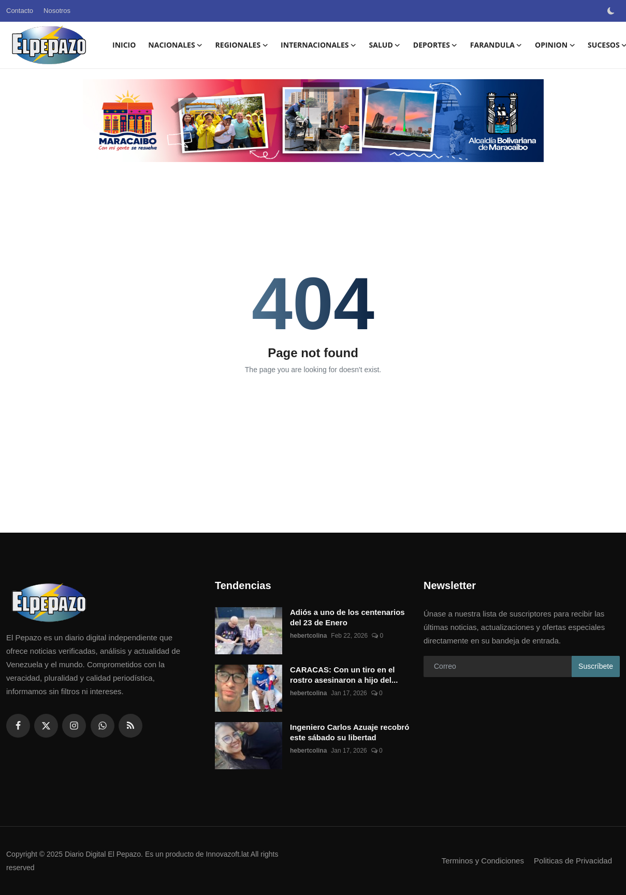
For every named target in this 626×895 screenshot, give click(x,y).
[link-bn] (313, 120)
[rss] (130, 726)
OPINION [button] (555, 45)
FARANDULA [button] (496, 45)
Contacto (19, 10)
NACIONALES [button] (175, 45)
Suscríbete (595, 666)
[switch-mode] (612, 10)
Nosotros (56, 10)
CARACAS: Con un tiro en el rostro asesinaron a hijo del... (344, 674)
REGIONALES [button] (242, 45)
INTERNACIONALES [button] (318, 45)
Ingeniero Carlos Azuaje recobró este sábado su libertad (349, 732)
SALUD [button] (385, 45)
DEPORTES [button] (435, 45)
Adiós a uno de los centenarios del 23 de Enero (347, 617)
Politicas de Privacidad (573, 860)
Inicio (124, 45)
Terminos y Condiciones (483, 860)
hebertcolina (308, 635)
